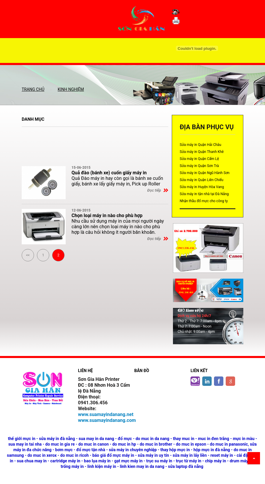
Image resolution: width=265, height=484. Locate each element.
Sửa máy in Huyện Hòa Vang (202, 187)
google (230, 381)
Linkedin (207, 381)
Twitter (195, 381)
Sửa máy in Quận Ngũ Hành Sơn (205, 173)
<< (28, 255)
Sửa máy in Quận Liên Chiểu (201, 180)
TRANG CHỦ (33, 89)
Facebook (218, 381)
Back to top (254, 459)
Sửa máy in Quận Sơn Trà (199, 166)
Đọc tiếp (154, 190)
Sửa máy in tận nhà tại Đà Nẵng (204, 194)
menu (132, 63)
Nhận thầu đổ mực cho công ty (204, 201)
